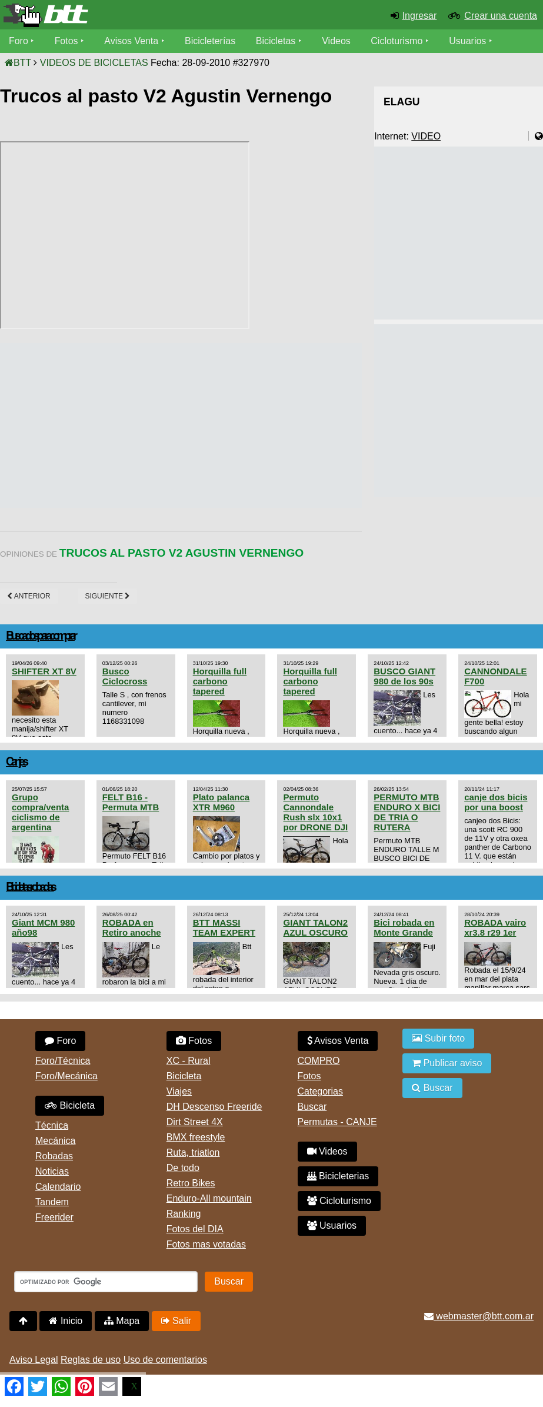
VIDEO (426, 136)
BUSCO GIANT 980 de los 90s (404, 676)
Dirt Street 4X (194, 1122)
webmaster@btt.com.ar (479, 1316)
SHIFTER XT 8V (44, 671)
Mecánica (55, 1141)
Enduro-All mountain (209, 1198)
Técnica (51, 1125)
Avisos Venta (132, 41)
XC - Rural (188, 1061)
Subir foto (438, 1038)
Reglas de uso (91, 1360)
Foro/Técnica (62, 1061)
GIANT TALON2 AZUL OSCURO (315, 927)
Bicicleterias (338, 1176)
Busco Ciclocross (125, 676)
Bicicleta (70, 1105)
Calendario (58, 1187)
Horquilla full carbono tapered (219, 681)
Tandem (52, 1202)
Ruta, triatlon (193, 1152)
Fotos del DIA (195, 1229)
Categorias (320, 1091)
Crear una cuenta (500, 16)
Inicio (65, 1321)
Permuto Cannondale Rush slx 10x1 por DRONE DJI (315, 812)
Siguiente (107, 596)
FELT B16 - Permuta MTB (130, 802)
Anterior (29, 596)
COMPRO (319, 1061)
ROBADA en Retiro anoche (131, 927)
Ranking (183, 1214)
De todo (182, 1168)
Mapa (121, 1321)
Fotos (66, 41)
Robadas (54, 1156)
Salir (176, 1321)
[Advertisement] (214, 425)
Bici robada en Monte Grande (404, 927)
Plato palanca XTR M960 (221, 802)
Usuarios (468, 41)
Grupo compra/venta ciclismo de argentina (40, 812)
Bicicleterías (210, 41)
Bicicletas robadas (30, 887)
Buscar (312, 1107)
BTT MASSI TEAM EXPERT (224, 927)
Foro (18, 41)
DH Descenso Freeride (214, 1107)
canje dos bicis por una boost (495, 802)
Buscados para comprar (40, 636)
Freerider (54, 1217)
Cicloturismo (397, 41)
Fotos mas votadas (206, 1244)
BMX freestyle (195, 1137)
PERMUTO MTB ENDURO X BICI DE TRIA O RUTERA (407, 812)
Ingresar (419, 16)
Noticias (52, 1171)
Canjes (16, 762)
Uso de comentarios (165, 1360)
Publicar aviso (447, 1063)
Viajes (179, 1091)
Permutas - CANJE (337, 1122)
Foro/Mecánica (66, 1076)
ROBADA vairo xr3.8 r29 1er (495, 927)
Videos (336, 41)
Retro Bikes (190, 1183)
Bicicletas (277, 41)
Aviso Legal (33, 1360)
